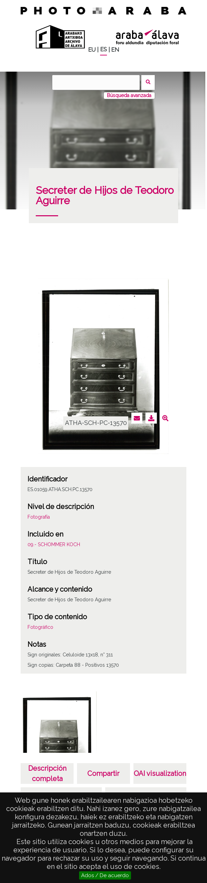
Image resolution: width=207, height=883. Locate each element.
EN (115, 49)
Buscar (148, 82)
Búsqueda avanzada (129, 95)
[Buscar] (96, 82)
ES (103, 49)
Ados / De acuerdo (105, 875)
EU (92, 49)
